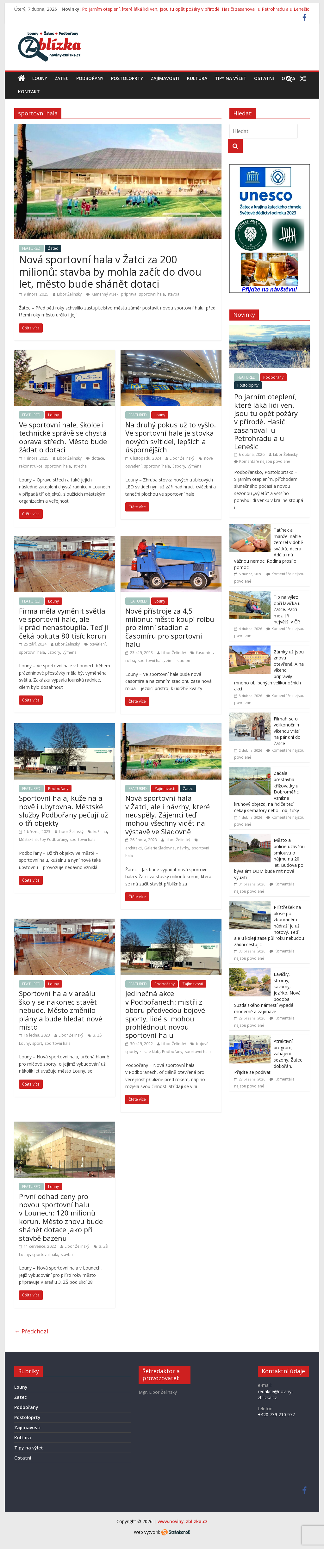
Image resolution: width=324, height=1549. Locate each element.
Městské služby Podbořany (43, 839)
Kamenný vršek (104, 294)
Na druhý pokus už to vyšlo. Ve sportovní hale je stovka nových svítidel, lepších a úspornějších (170, 437)
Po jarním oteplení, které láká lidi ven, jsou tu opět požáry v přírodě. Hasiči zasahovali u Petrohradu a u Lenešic (195, 9)
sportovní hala (152, 294)
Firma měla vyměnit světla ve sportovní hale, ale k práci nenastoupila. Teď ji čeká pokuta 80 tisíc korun (63, 623)
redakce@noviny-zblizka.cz (275, 1394)
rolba (130, 660)
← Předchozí (31, 1331)
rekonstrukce (30, 466)
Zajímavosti (165, 78)
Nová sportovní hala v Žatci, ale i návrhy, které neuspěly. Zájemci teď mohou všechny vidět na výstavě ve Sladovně (167, 814)
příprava (128, 294)
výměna (195, 466)
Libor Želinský (69, 294)
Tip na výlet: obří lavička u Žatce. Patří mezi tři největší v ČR (287, 609)
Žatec (62, 78)
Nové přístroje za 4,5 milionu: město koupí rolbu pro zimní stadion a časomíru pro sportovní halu (169, 627)
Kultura (197, 78)
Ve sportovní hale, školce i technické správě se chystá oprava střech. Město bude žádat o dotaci (63, 437)
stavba (173, 294)
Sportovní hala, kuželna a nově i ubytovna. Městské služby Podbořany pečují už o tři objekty (63, 810)
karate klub (149, 1051)
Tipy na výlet (230, 78)
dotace (97, 458)
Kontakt (29, 92)
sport (37, 1043)
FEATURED (31, 248)
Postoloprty (127, 78)
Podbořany (89, 78)
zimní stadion (178, 660)
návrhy (183, 848)
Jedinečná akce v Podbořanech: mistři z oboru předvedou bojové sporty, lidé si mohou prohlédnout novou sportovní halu (165, 1014)
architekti (133, 848)
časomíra (204, 652)
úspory (178, 466)
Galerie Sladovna (159, 848)
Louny (39, 78)
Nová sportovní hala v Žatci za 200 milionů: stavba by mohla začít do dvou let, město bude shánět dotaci (110, 272)
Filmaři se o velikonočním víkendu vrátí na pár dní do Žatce (287, 731)
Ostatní (264, 78)
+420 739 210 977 (276, 1414)
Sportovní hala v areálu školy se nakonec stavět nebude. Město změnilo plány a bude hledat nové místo (60, 1010)
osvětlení (98, 644)
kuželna (100, 831)
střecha (80, 466)
